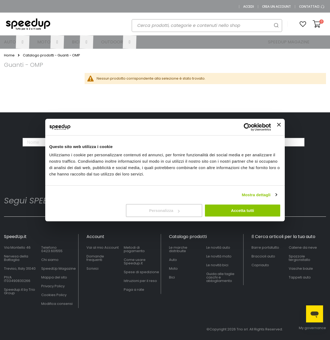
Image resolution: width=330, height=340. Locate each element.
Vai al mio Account (102, 247)
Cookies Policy (54, 294)
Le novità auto (218, 247)
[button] (302, 24)
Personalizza (164, 210)
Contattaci (312, 6)
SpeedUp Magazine (58, 268)
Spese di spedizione (141, 272)
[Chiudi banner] (279, 127)
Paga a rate (134, 289)
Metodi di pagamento (134, 249)
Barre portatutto (265, 247)
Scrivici (92, 268)
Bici (172, 277)
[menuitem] (16, 42)
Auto (173, 259)
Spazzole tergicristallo (299, 258)
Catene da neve (303, 247)
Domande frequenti (95, 258)
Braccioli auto (263, 256)
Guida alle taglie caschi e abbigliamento (220, 277)
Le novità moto (219, 256)
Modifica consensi (57, 303)
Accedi (248, 6)
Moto (173, 268)
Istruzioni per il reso (140, 280)
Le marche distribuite (178, 249)
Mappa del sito (54, 277)
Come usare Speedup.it (135, 261)
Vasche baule (301, 268)
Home (9, 55)
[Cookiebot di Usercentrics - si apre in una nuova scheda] (247, 127)
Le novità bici (217, 265)
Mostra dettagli (256, 194)
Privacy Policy (53, 286)
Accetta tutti (242, 210)
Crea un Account (276, 6)
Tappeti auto (300, 277)
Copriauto (260, 265)
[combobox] (207, 25)
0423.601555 (52, 250)
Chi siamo (50, 259)
